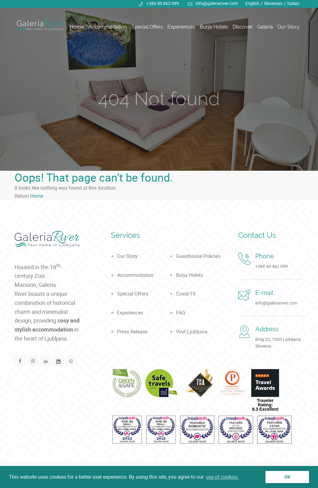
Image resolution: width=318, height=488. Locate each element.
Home (77, 27)
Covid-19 (185, 293)
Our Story (288, 27)
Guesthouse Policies (198, 256)
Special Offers (147, 27)
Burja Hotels (214, 27)
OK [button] (287, 477)
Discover (243, 27)
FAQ (180, 312)
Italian (293, 3)
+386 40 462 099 (162, 3)
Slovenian (273, 3)
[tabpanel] (159, 85)
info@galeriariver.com (217, 3)
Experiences (181, 27)
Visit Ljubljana (191, 331)
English (252, 3)
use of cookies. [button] (222, 476)
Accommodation (107, 27)
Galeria (265, 27)
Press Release (132, 331)
